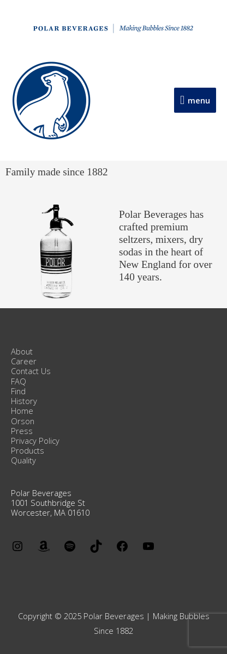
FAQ (18, 381)
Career (24, 361)
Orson (22, 420)
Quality (23, 460)
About (22, 351)
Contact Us (31, 370)
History (24, 400)
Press (22, 430)
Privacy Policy (35, 440)
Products (27, 450)
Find (18, 391)
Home (22, 410)
